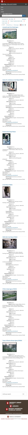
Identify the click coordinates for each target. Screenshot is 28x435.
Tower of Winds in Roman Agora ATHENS (12, 340)
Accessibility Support (9, 413)
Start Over (24, 19)
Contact (2, 11)
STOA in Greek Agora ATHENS (10, 289)
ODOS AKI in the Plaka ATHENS (10, 237)
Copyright (12, 418)
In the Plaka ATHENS (7, 185)
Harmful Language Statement (17, 413)
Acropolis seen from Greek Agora (10, 27)
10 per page (16, 24)
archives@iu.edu (10, 70)
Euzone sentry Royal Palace (9, 131)
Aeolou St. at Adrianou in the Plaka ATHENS (13, 80)
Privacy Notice (7, 418)
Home (2, 7)
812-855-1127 (15, 70)
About (2, 9)
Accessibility (3, 418)
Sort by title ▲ (9, 24)
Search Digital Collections (7, 13)
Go (24, 15)
